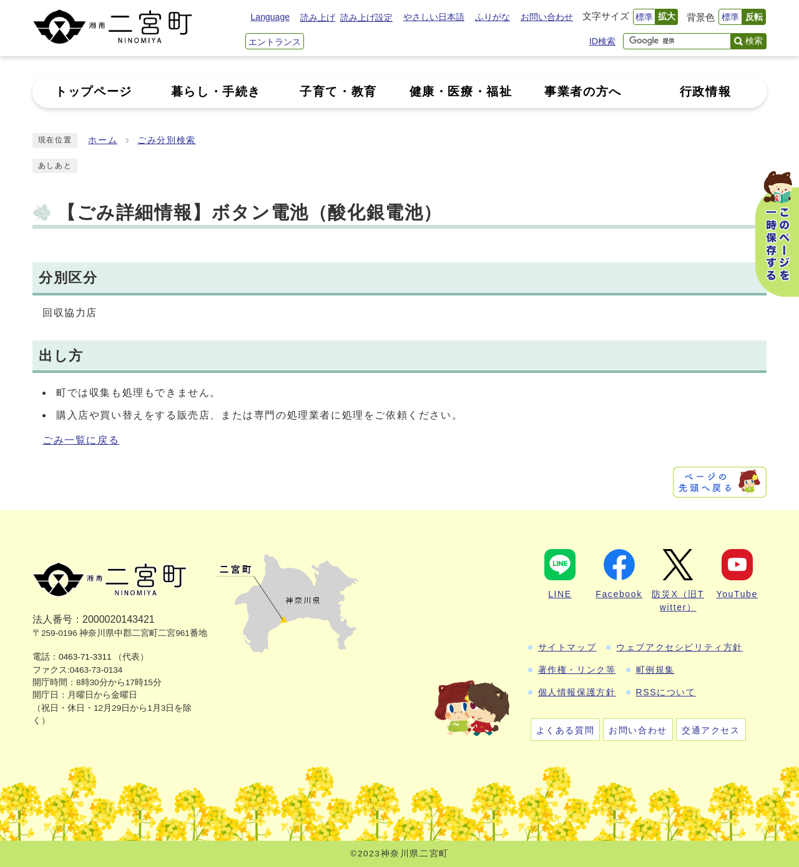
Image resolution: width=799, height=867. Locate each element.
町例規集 (655, 670)
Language (270, 17)
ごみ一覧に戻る (80, 440)
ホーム (102, 140)
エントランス (274, 42)
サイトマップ (567, 647)
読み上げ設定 (366, 17)
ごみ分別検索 (166, 140)
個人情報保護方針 (577, 692)
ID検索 (602, 41)
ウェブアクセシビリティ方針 (679, 647)
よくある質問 (565, 730)
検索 (754, 41)
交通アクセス (711, 730)
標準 (644, 17)
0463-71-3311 (85, 656)
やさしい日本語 (433, 17)
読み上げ (317, 17)
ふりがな (492, 17)
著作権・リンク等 (577, 670)
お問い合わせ (547, 17)
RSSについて (666, 692)
